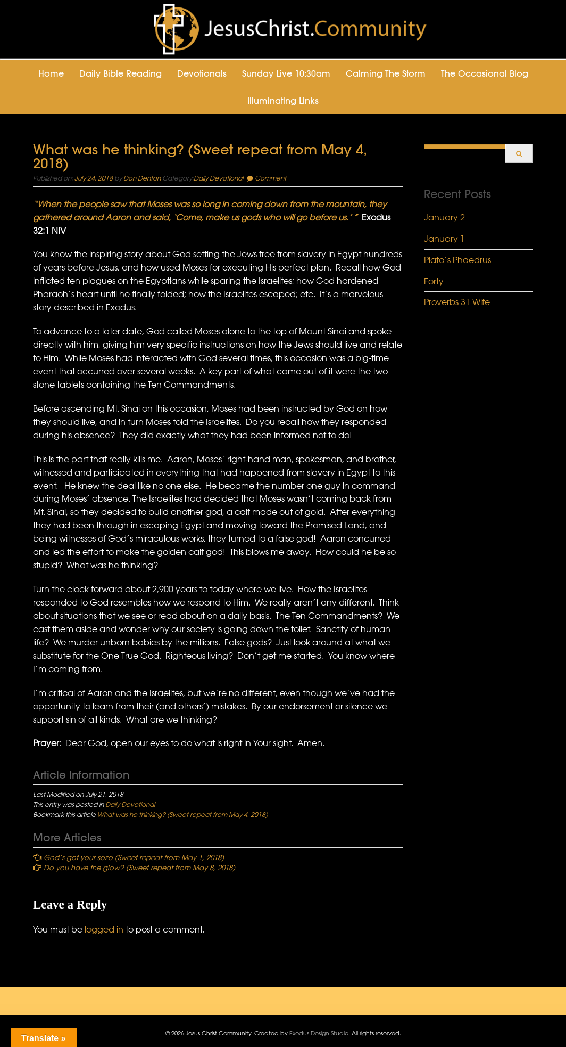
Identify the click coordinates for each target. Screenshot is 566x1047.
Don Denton (142, 178)
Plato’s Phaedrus (457, 260)
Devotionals (202, 73)
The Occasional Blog (484, 73)
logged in (104, 929)
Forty (434, 281)
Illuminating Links (283, 100)
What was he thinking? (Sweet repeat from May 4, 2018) (182, 814)
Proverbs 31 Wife (457, 302)
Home (51, 73)
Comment (270, 178)
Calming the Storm (386, 73)
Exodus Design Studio (318, 1032)
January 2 (444, 217)
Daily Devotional (218, 178)
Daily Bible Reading (120, 73)
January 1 (444, 238)
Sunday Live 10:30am (286, 73)
